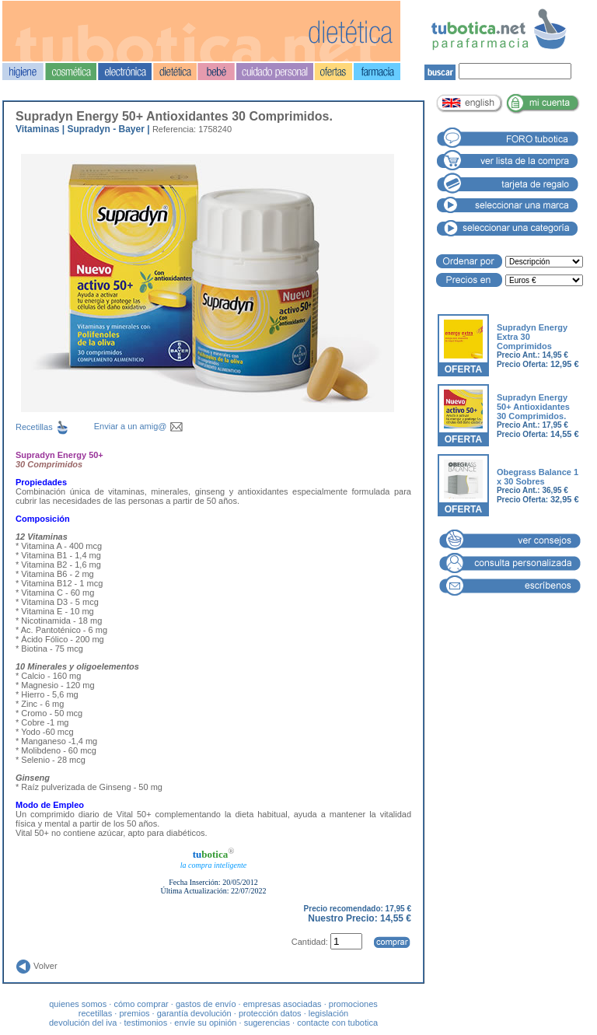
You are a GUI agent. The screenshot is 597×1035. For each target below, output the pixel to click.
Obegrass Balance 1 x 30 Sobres (537, 476)
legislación (328, 1013)
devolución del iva (83, 1022)
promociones (353, 1004)
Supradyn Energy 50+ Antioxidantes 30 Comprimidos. (533, 407)
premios (134, 1013)
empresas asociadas (282, 1004)
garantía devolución (194, 1013)
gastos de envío (206, 1004)
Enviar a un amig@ (138, 426)
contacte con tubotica (337, 1022)
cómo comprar (140, 1004)
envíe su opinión (205, 1022)
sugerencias (267, 1022)
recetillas (95, 1013)
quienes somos (77, 1004)
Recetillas (55, 427)
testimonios (146, 1022)
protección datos (270, 1013)
